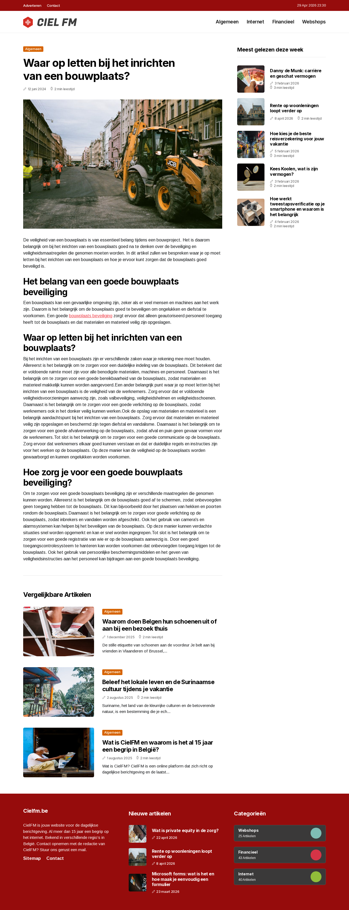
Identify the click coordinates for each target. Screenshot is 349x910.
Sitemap (32, 858)
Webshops (314, 22)
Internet (255, 22)
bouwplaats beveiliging (90, 315)
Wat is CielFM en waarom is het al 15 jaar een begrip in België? (157, 746)
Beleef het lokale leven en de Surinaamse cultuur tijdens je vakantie (158, 685)
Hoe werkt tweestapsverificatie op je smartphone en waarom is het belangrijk (297, 206)
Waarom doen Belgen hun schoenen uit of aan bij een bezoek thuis (159, 625)
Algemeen (227, 22)
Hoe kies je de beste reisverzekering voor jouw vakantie (297, 139)
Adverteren (32, 5)
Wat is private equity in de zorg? (185, 830)
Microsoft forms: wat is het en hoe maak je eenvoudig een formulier (183, 879)
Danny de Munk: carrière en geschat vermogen (295, 73)
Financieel (283, 22)
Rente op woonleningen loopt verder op (294, 108)
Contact (53, 5)
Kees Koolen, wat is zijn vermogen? (294, 171)
